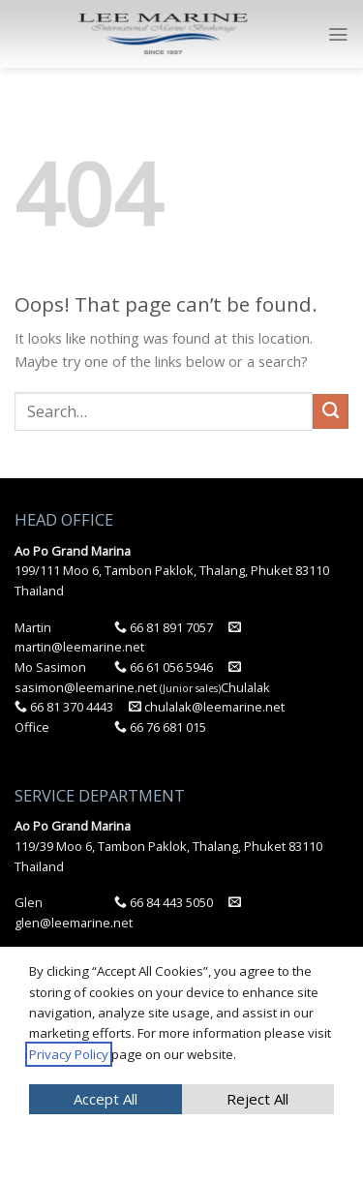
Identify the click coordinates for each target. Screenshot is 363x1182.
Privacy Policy (68, 1054)
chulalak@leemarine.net (207, 706)
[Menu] (337, 34)
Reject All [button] (257, 1098)
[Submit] (330, 411)
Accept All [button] (105, 1098)
